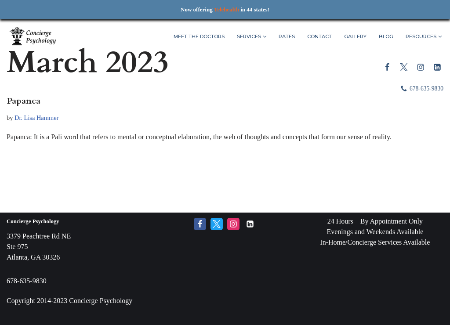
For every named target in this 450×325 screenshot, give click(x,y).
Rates (287, 36)
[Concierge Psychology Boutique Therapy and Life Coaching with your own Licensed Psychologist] (33, 36)
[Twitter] (404, 67)
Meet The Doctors (199, 36)
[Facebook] (387, 67)
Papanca (23, 101)
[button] (264, 36)
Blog (386, 36)
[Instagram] (420, 67)
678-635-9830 (426, 88)
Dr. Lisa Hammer (36, 117)
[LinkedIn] (437, 67)
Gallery (355, 36)
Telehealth (226, 9)
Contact (319, 36)
